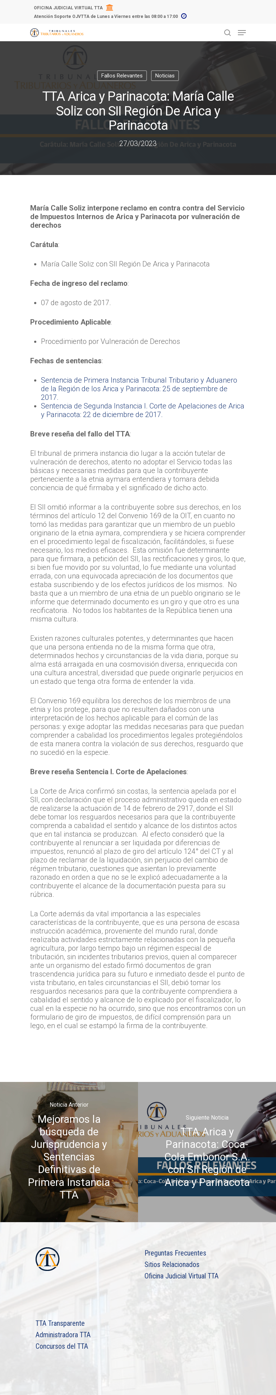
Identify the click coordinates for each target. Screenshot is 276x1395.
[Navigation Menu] (242, 32)
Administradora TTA (63, 1334)
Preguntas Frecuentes (175, 1253)
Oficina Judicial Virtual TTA (181, 1276)
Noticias (165, 75)
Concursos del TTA (62, 1346)
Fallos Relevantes (122, 75)
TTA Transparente (60, 1323)
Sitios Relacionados (171, 1264)
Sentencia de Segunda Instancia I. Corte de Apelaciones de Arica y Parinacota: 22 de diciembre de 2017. (142, 410)
